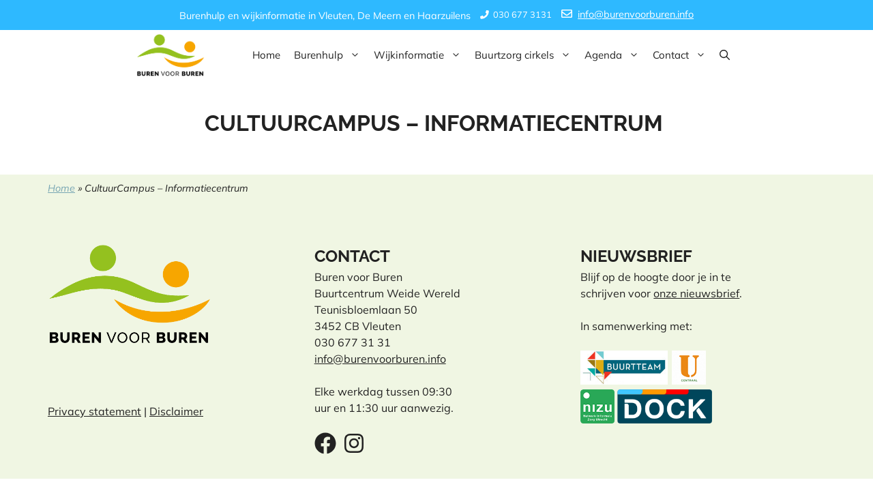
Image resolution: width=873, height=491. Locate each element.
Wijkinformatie (421, 55)
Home (266, 54)
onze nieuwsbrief (696, 293)
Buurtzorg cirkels (526, 55)
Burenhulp (330, 55)
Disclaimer (176, 411)
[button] (725, 55)
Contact (683, 55)
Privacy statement (94, 411)
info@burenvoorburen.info (636, 14)
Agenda (615, 55)
